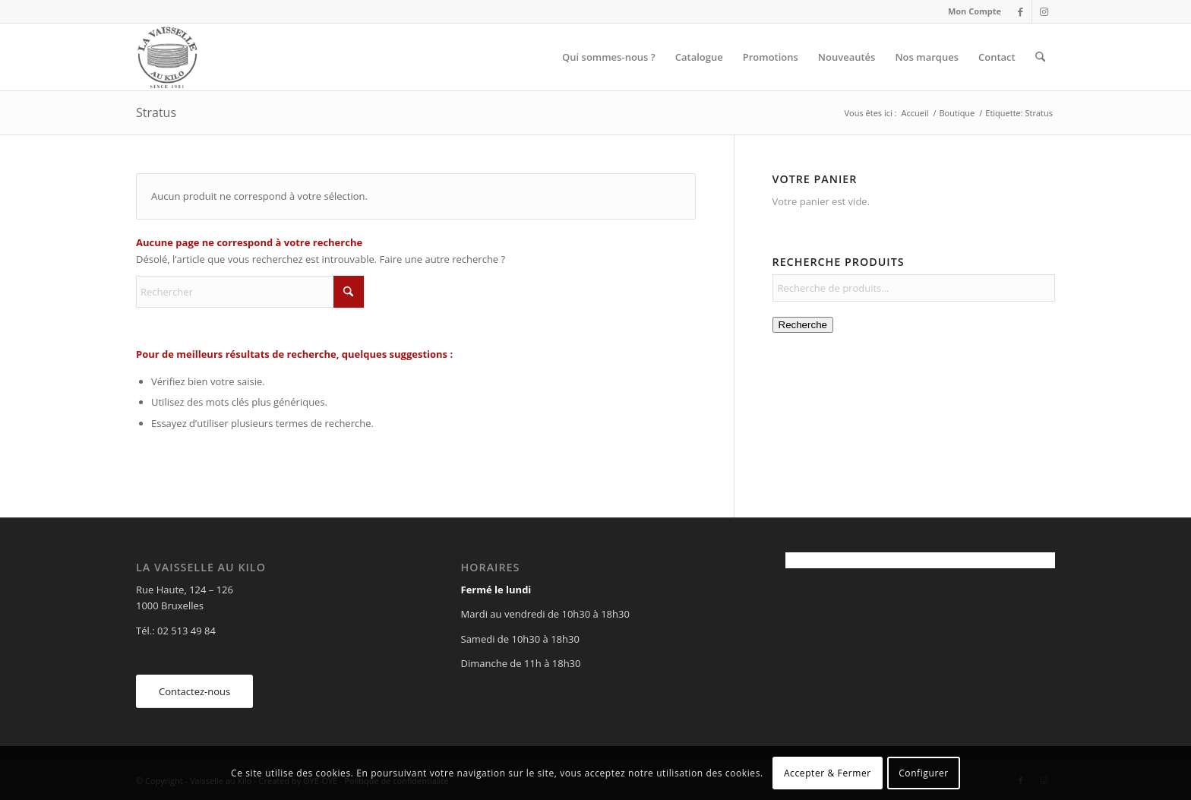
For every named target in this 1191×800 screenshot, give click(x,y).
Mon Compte (974, 11)
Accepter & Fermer (827, 773)
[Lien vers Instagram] (1043, 11)
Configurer (924, 773)
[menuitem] (970, 11)
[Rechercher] (1040, 57)
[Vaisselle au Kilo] (167, 57)
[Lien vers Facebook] (1020, 11)
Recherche (803, 324)
